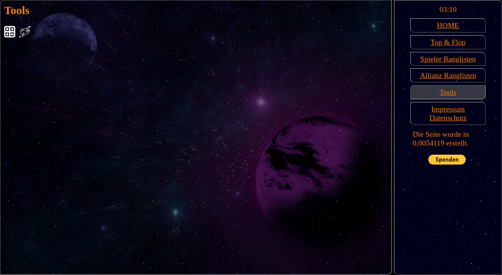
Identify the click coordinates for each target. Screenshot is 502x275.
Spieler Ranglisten (448, 59)
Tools (448, 92)
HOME (448, 25)
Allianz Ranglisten (448, 75)
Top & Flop (448, 42)
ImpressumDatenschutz (447, 113)
